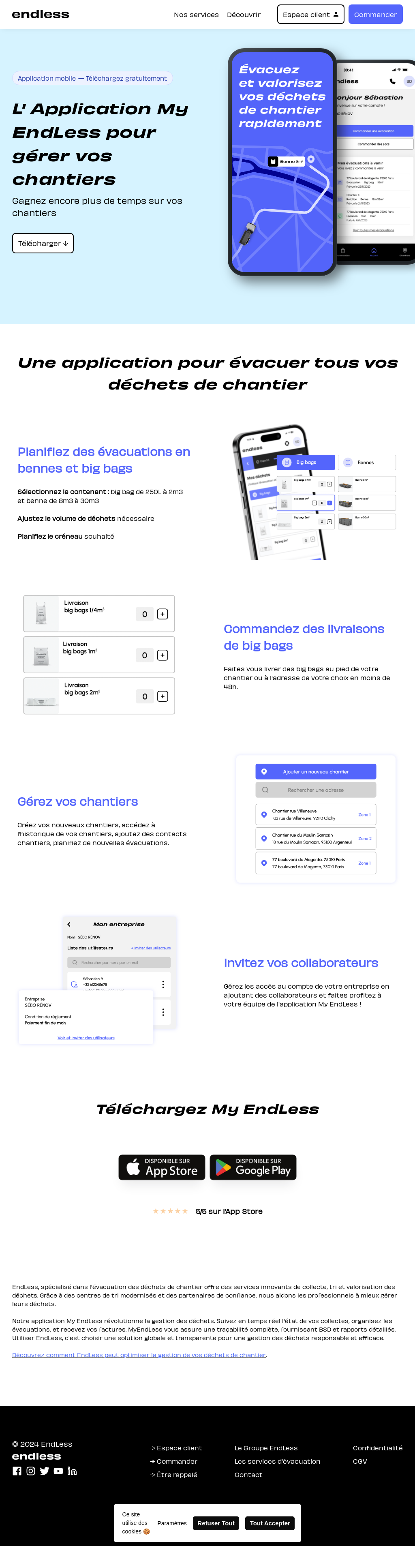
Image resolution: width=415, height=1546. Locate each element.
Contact (249, 1474)
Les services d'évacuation (278, 1461)
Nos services (196, 14)
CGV (360, 1461)
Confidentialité (378, 1447)
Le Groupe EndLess (266, 1447)
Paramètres (171, 1523)
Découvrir (244, 14)
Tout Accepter (270, 1523)
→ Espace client (176, 1447)
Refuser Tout (215, 1523)
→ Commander (173, 1461)
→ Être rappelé (173, 1474)
